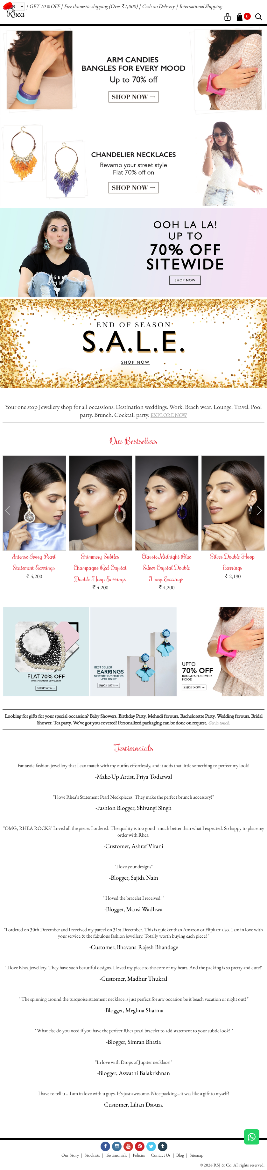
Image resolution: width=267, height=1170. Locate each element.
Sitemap (196, 1155)
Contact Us (161, 1155)
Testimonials (116, 1155)
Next (259, 510)
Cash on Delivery (158, 6)
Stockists (92, 1155)
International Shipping (200, 6)
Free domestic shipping (86, 6)
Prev (7, 510)
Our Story (70, 1155)
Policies (139, 1155)
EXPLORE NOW (169, 415)
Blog (180, 1155)
